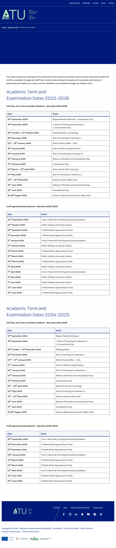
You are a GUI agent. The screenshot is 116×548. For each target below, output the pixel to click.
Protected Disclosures (30, 531)
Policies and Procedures (80, 507)
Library (111, 3)
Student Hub (75, 3)
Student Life (13, 27)
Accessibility (57, 528)
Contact (56, 507)
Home (4, 27)
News (103, 3)
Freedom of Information (11, 531)
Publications (98, 507)
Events (95, 3)
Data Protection (86, 528)
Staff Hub (86, 3)
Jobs (65, 507)
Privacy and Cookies (71, 528)
